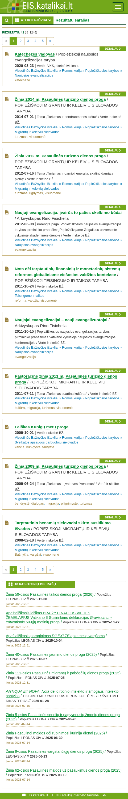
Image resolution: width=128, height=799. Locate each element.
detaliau (113, 48)
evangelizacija (25, 249)
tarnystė (48, 447)
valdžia (33, 300)
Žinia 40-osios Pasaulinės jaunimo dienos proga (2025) (51, 654)
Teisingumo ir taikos (29, 296)
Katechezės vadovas (35, 54)
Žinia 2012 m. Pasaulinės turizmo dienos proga (60, 156)
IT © (55, 795)
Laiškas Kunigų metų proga (41, 427)
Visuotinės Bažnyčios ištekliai (36, 71)
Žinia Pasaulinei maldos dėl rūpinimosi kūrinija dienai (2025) (55, 733)
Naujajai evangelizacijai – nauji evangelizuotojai (61, 320)
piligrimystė (69, 503)
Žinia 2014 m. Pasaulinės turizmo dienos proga (60, 99)
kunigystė (33, 447)
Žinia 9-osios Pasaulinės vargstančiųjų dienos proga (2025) (55, 751)
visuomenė (37, 137)
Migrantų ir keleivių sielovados (37, 132)
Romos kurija (71, 71)
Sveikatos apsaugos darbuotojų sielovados (46, 442)
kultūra (20, 408)
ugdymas (36, 193)
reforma (20, 300)
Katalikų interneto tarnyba (78, 795)
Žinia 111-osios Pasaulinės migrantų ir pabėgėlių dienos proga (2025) (63, 673)
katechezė (22, 80)
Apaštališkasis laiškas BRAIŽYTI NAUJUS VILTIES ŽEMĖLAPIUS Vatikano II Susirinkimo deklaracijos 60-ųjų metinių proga (59, 617)
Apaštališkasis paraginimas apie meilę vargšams (55, 636)
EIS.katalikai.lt (35, 795)
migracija (33, 408)
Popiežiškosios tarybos (102, 71)
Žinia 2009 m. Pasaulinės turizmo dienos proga (60, 466)
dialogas (37, 503)
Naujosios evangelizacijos (34, 75)
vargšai (35, 554)
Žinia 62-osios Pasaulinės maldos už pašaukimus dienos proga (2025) (64, 770)
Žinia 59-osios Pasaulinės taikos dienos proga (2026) (49, 594)
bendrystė (22, 503)
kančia (19, 447)
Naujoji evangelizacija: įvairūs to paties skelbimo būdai (68, 212)
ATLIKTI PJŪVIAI (34, 20)
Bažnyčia (21, 554)
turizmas (21, 137)
